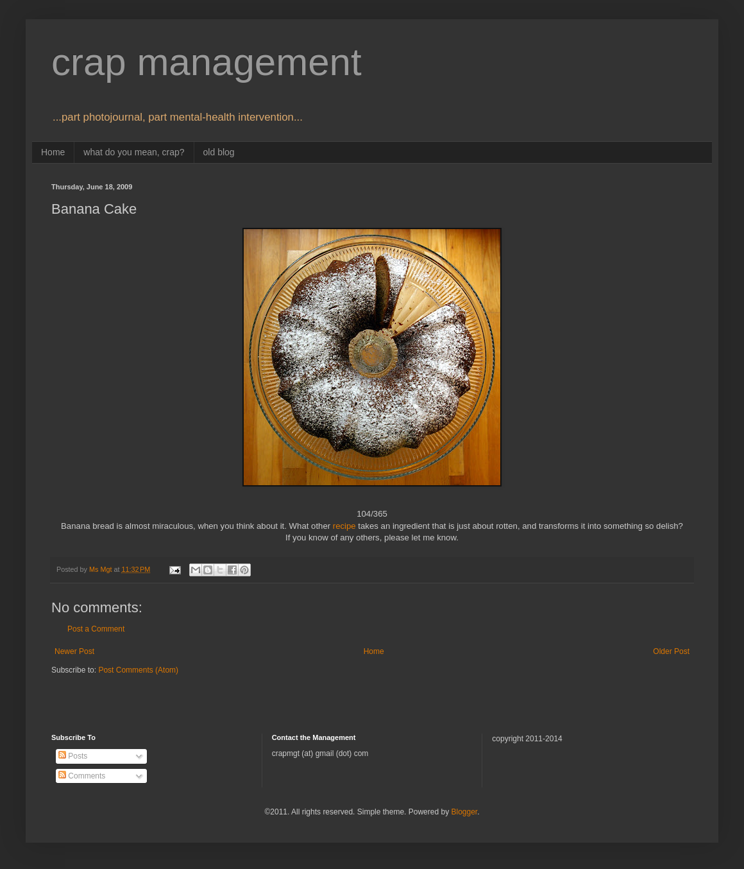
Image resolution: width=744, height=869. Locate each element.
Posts (72, 756)
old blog (219, 152)
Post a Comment (95, 628)
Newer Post (74, 651)
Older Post (671, 651)
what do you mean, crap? (133, 152)
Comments (81, 775)
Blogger (464, 811)
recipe (344, 526)
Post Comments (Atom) (138, 670)
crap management (206, 61)
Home (53, 152)
